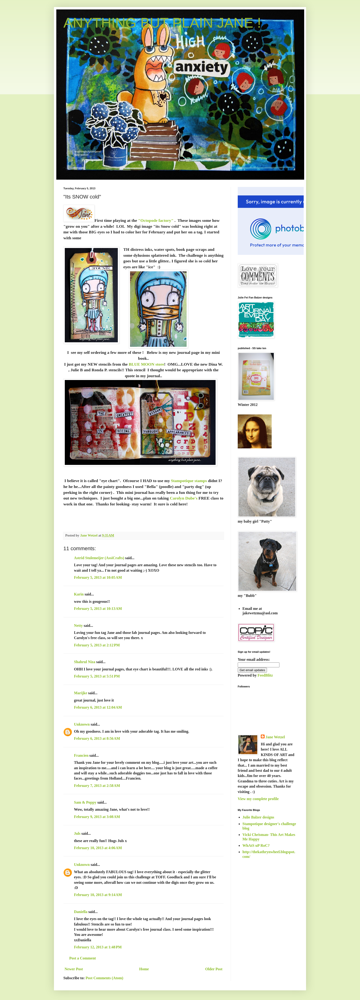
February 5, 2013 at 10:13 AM (98, 609)
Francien (81, 755)
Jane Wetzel (275, 737)
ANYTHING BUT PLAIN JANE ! (162, 23)
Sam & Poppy (85, 802)
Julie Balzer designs (258, 817)
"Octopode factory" (155, 220)
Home (144, 969)
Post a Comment (82, 958)
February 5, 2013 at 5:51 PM (97, 676)
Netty (78, 626)
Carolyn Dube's (183, 498)
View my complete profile (258, 799)
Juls (77, 833)
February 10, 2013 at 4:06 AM (98, 848)
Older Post (213, 969)
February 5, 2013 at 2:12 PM (97, 645)
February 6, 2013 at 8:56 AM (97, 738)
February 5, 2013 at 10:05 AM (98, 577)
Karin (79, 594)
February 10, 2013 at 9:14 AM (98, 895)
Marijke (80, 693)
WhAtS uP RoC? (256, 845)
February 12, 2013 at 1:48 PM (98, 947)
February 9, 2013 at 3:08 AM (97, 817)
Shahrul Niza (84, 662)
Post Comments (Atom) (104, 978)
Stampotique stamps (189, 480)
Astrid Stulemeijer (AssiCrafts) (99, 558)
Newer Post (74, 969)
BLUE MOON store (146, 364)
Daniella (80, 912)
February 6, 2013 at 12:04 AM (98, 707)
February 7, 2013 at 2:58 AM (97, 786)
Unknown (82, 724)
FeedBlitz (265, 675)
